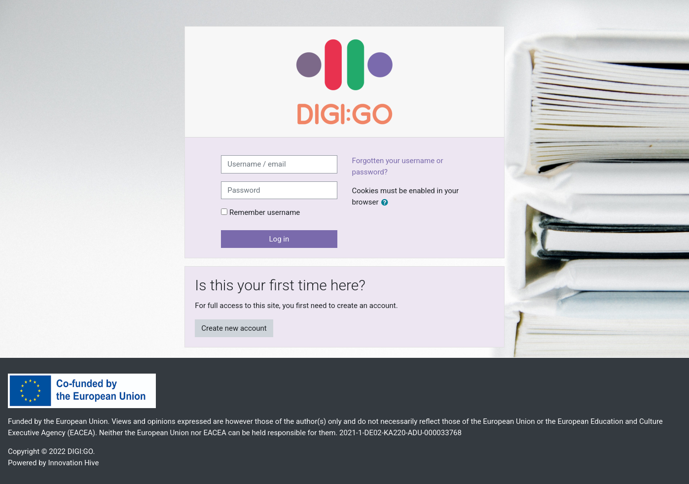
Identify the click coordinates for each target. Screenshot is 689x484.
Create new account (234, 328)
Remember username (264, 212)
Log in (279, 239)
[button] (386, 203)
